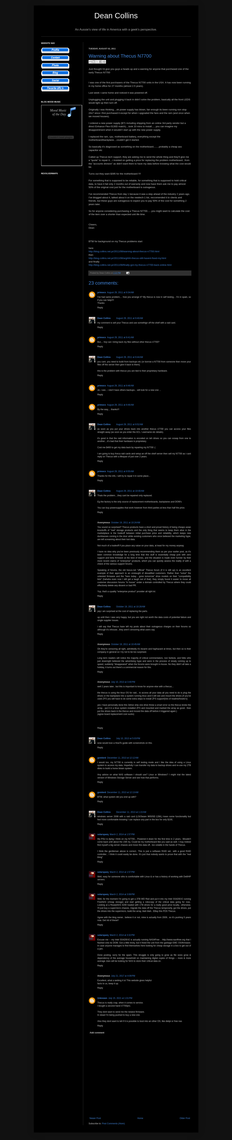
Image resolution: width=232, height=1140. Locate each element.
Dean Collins (116, 15)
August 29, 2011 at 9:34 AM (120, 292)
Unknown (102, 998)
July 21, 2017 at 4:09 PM (123, 976)
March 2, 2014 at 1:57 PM (122, 834)
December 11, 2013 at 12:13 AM (122, 792)
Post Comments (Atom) (113, 1123)
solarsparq (103, 834)
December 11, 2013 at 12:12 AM (122, 758)
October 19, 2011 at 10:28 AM (130, 606)
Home (140, 1118)
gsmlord (101, 758)
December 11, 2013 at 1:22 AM (131, 812)
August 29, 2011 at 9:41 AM (120, 337)
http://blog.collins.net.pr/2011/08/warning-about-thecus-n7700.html (124, 251)
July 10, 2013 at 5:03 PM (128, 738)
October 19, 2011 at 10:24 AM (125, 522)
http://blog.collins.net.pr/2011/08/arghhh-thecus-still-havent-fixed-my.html (127, 258)
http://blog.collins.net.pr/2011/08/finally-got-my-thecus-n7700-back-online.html (130, 265)
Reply (100, 307)
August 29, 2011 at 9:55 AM (120, 471)
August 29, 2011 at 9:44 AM (129, 357)
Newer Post (95, 1118)
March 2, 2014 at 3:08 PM (122, 894)
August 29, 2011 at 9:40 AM (129, 318)
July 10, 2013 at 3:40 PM (123, 682)
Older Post (185, 1118)
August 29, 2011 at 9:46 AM (120, 385)
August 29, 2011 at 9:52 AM (129, 424)
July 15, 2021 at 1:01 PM (120, 998)
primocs (101, 292)
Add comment (97, 1032)
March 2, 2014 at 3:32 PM (122, 935)
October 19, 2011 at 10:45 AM (125, 644)
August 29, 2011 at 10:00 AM (130, 491)
